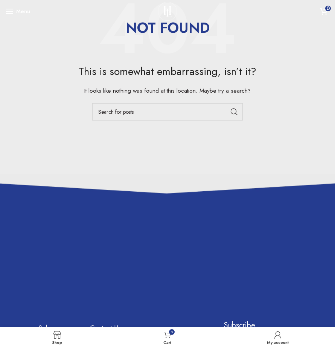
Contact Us (105, 268)
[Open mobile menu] (18, 11)
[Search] (167, 112)
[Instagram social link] (184, 299)
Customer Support (104, 289)
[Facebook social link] (184, 281)
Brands (48, 303)
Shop (45, 285)
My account (106, 310)
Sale (44, 268)
